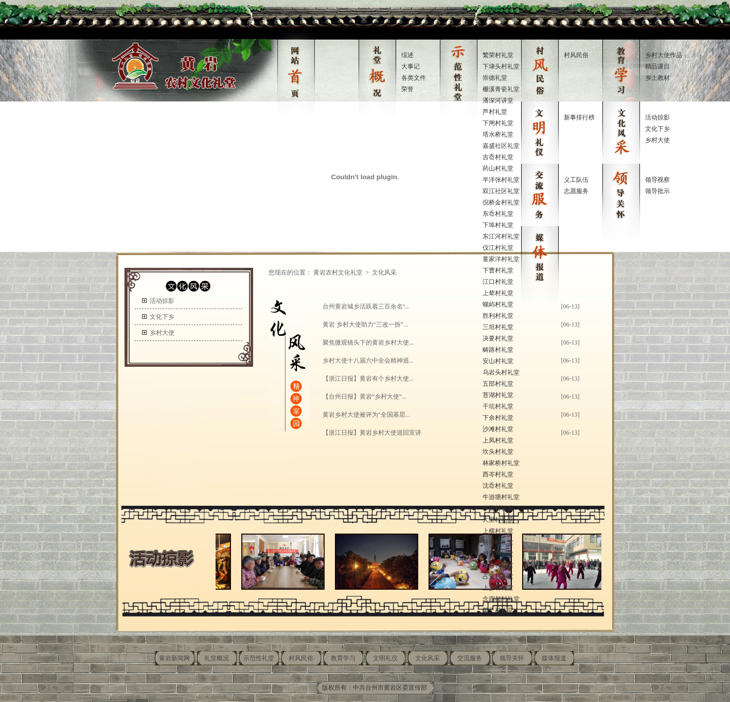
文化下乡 (657, 128)
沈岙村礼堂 (498, 485)
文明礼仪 (385, 658)
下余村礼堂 (498, 417)
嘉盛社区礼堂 (501, 145)
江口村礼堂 (498, 281)
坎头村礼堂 (498, 451)
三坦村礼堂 (498, 327)
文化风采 (427, 658)
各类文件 (413, 77)
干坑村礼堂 (498, 406)
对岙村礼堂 (498, 553)
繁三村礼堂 (498, 610)
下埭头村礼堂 (501, 66)
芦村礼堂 (495, 111)
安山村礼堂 (498, 361)
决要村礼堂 (498, 338)
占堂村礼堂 (498, 576)
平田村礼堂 (498, 508)
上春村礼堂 (498, 565)
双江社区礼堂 (501, 191)
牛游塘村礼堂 (501, 497)
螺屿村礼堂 (498, 304)
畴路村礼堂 (498, 349)
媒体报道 (554, 658)
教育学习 (343, 658)
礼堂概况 (216, 658)
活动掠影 (657, 117)
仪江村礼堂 (498, 247)
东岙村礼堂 (498, 213)
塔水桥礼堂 (498, 134)
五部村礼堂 (498, 383)
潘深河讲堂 (498, 100)
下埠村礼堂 (498, 225)
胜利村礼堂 (498, 315)
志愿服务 (576, 191)
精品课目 (657, 66)
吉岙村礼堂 (498, 157)
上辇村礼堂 (498, 293)
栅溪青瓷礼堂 (501, 89)
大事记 (410, 66)
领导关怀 (512, 658)
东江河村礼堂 (501, 236)
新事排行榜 (579, 117)
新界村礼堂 (498, 542)
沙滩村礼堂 (498, 429)
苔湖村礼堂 (498, 395)
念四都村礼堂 (501, 599)
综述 (407, 55)
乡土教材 (657, 77)
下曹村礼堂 (498, 270)
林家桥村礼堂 (501, 463)
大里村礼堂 (498, 519)
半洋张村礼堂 (501, 179)
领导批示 (657, 191)
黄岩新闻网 (174, 658)
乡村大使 (657, 140)
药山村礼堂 (498, 168)
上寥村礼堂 (498, 587)
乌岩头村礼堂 (501, 372)
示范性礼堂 (258, 658)
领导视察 (657, 179)
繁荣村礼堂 (498, 55)
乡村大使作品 (663, 55)
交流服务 (469, 658)
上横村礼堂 (498, 531)
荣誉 (407, 89)
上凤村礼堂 (498, 440)
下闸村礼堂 (498, 123)
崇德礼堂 (495, 77)
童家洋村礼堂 (501, 259)
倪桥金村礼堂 (501, 202)
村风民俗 (576, 55)
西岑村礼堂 (498, 474)
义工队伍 (576, 179)
